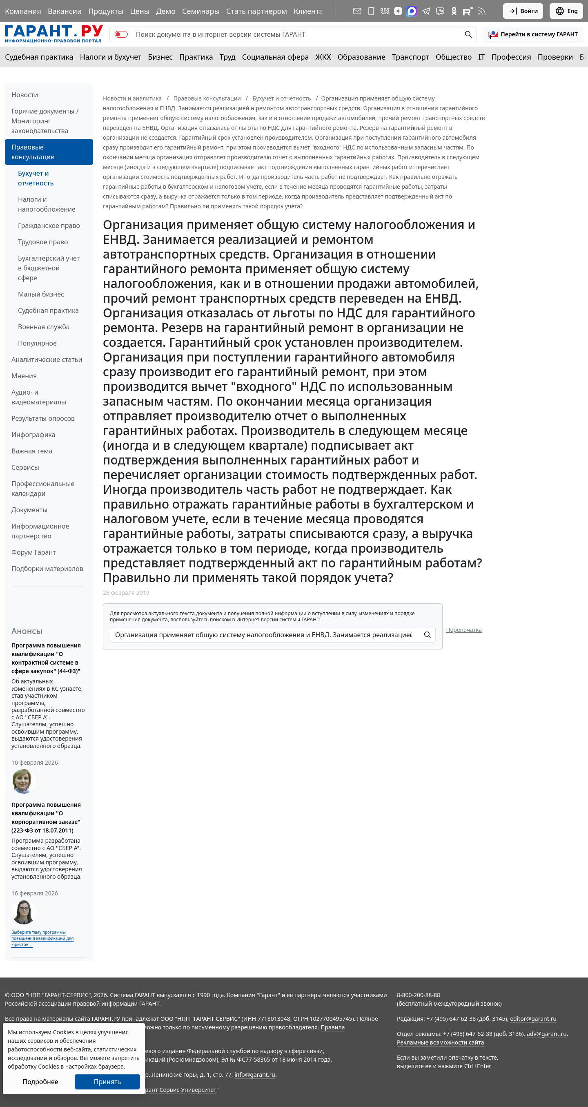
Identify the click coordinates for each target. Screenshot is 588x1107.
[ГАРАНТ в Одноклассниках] (454, 11)
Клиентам (311, 11)
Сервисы (25, 467)
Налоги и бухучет (111, 57)
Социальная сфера (275, 57)
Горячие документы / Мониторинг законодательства (45, 121)
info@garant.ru (254, 1074)
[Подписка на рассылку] (357, 11)
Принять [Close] (107, 1081)
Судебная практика (39, 57)
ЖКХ (323, 57)
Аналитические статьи (46, 359)
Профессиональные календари (42, 488)
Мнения (24, 375)
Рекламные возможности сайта (440, 1042)
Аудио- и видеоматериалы (38, 397)
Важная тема (32, 450)
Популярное (37, 343)
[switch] (121, 34)
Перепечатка (464, 630)
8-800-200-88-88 (418, 995)
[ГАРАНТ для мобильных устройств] (371, 11)
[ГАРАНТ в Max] (411, 11)
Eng (566, 11)
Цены (139, 11)
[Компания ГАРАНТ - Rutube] (468, 11)
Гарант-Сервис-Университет (177, 1090)
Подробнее (40, 1081)
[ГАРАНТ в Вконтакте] (385, 11)
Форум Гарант (33, 552)
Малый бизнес (41, 294)
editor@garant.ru (533, 1018)
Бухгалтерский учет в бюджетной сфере (49, 268)
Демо (166, 11)
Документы (29, 509)
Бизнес (160, 57)
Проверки (555, 57)
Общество (454, 57)
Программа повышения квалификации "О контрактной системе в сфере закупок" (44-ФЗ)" (46, 658)
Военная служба (44, 326)
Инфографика (33, 434)
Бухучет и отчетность (35, 178)
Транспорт (410, 57)
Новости (24, 94)
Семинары (201, 11)
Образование (361, 57)
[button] (533, 34)
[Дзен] (398, 11)
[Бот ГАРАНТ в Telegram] (440, 11)
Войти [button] (523, 11)
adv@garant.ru (547, 1034)
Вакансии (65, 11)
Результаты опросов (43, 418)
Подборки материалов (47, 568)
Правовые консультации (33, 152)
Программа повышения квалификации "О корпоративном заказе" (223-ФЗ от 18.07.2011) (46, 817)
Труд (228, 57)
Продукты (105, 11)
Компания (23, 11)
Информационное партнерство (40, 531)
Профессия (511, 57)
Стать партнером (256, 11)
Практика (196, 57)
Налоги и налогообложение (47, 204)
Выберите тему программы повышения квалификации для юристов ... (42, 938)
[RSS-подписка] (482, 11)
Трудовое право (43, 241)
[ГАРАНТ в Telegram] (426, 11)
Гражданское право (49, 225)
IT (482, 57)
